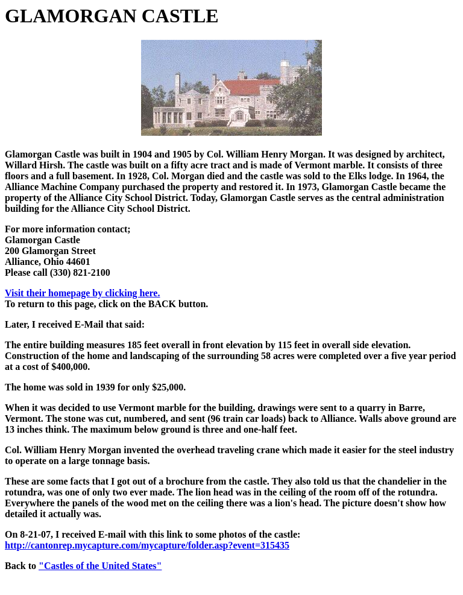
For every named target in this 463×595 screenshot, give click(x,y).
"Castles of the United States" (100, 566)
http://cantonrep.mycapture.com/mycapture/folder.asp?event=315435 (147, 545)
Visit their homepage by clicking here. (82, 293)
